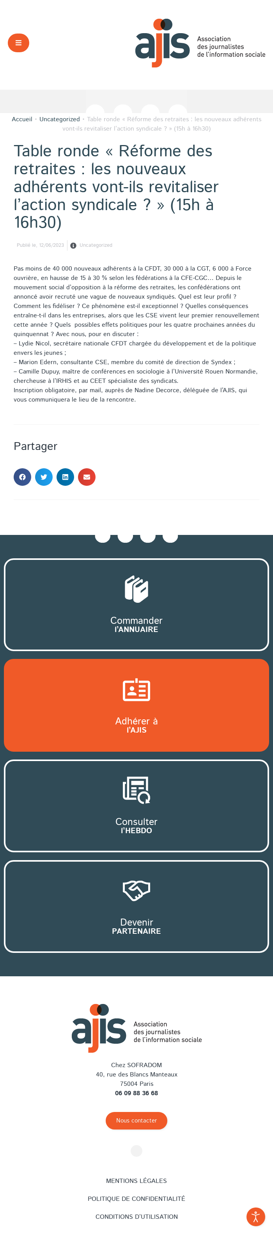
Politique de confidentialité (136, 1199)
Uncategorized (96, 245)
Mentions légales (136, 1181)
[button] (18, 43)
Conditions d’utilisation (137, 1217)
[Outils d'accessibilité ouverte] (255, 1216)
